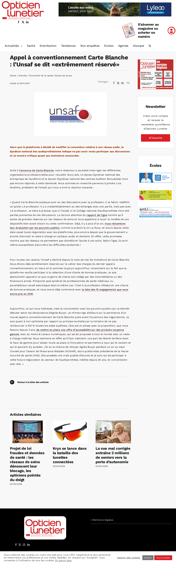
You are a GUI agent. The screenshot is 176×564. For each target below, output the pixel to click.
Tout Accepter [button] (163, 558)
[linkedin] (27, 22)
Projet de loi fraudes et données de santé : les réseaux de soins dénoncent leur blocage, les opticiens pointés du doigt (27, 464)
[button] (150, 45)
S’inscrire (155, 137)
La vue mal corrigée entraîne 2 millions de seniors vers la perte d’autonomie (113, 455)
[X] (118, 83)
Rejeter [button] (148, 558)
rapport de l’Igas (97, 215)
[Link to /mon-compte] (171, 30)
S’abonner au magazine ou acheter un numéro (148, 30)
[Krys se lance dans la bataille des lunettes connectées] (70, 421)
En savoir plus (63, 560)
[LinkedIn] (122, 83)
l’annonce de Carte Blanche (36, 170)
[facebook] (18, 22)
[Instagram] (23, 544)
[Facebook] (114, 83)
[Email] (128, 83)
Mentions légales (102, 519)
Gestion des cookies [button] (128, 557)
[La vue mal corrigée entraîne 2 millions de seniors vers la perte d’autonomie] (113, 421)
